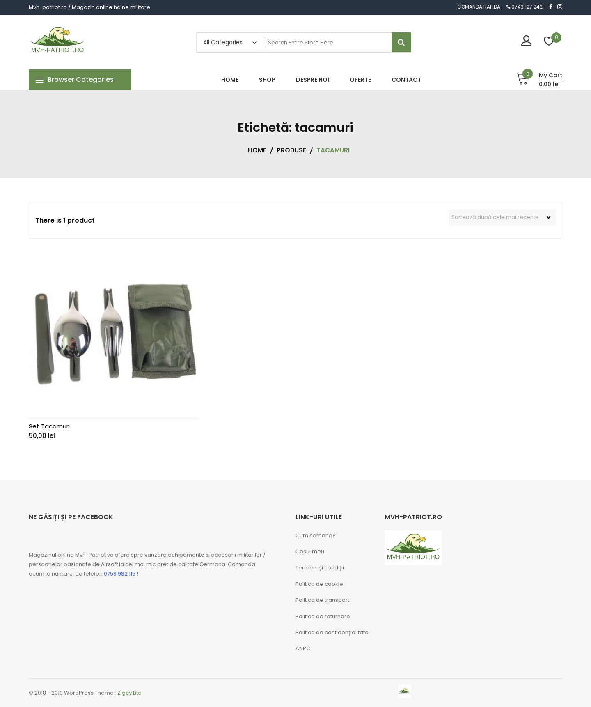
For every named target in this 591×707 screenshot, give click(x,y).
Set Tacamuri (49, 426)
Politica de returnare (323, 616)
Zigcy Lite (129, 693)
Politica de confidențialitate (332, 632)
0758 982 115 (119, 574)
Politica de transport (322, 600)
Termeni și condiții (320, 567)
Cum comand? (316, 535)
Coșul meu (310, 551)
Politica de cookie (319, 584)
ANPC (303, 648)
